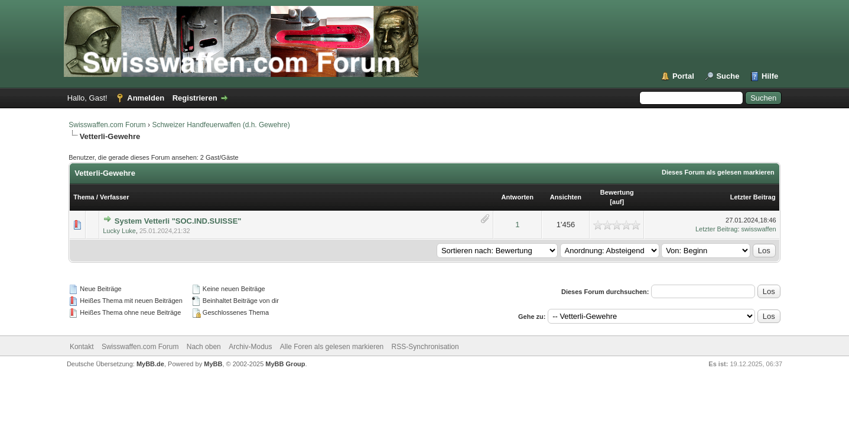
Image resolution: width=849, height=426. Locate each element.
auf (617, 201)
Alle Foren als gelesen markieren (331, 347)
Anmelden (145, 97)
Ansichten (565, 197)
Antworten (518, 197)
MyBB (213, 363)
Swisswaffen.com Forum (107, 125)
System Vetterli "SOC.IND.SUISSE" (178, 221)
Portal (683, 76)
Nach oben (204, 347)
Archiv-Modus (250, 347)
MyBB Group (285, 363)
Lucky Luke (119, 230)
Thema (83, 197)
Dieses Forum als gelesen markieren (718, 172)
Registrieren (195, 97)
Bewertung (617, 192)
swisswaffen (758, 229)
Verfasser (114, 197)
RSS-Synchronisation (425, 347)
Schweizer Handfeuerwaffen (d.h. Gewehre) (220, 125)
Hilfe (770, 76)
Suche (727, 76)
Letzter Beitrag (753, 197)
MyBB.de (150, 363)
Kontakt (82, 347)
